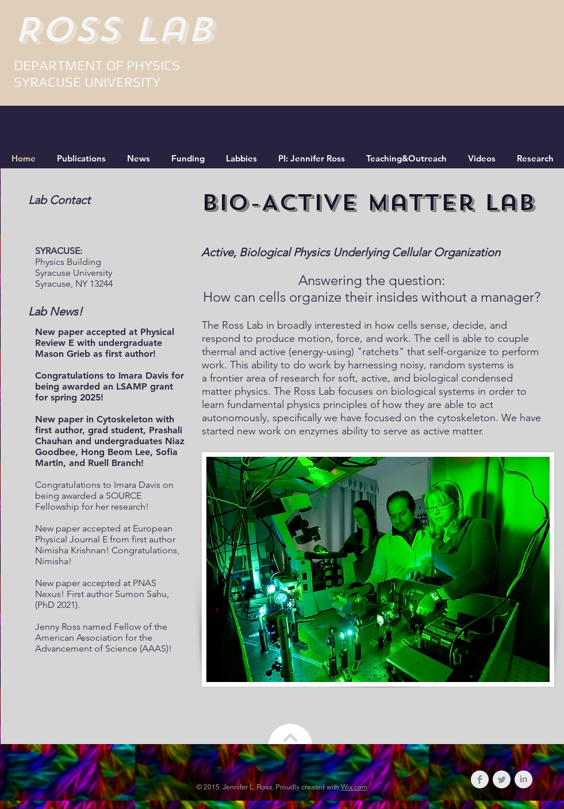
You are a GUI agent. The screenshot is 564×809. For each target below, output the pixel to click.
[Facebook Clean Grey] (480, 779)
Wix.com (354, 787)
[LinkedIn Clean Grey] (523, 779)
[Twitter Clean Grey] (502, 779)
